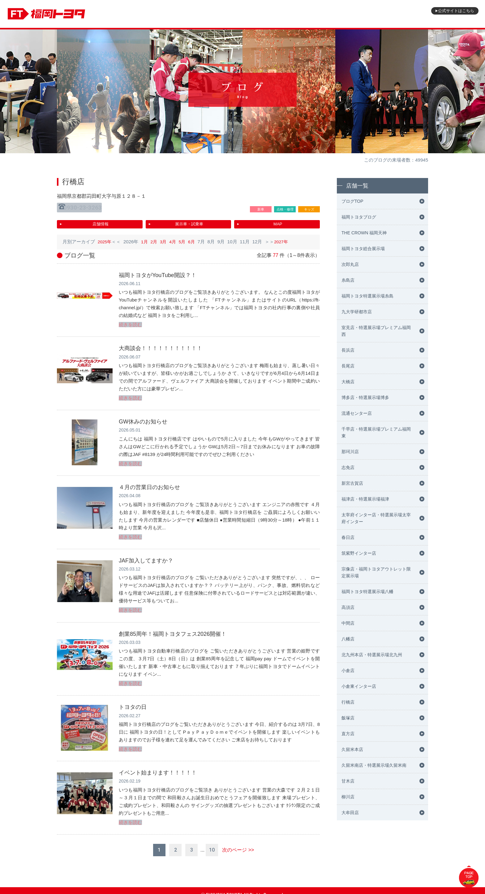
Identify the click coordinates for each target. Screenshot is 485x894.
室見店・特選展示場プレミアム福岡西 (376, 331)
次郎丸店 (350, 264)
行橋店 (347, 702)
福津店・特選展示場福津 (365, 499)
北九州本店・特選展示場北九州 (371, 654)
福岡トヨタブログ (358, 217)
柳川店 (347, 796)
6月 (195, 238)
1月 (145, 238)
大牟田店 (350, 812)
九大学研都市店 (356, 311)
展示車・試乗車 (189, 221)
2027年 (286, 238)
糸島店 (347, 280)
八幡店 (347, 638)
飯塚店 (347, 717)
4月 (175, 238)
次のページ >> (238, 841)
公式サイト (449, 13)
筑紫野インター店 (358, 553)
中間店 (347, 623)
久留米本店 (352, 749)
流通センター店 (356, 413)
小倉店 (347, 670)
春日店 (347, 537)
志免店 (347, 467)
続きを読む (130, 321)
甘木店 (347, 781)
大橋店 (347, 381)
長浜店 (347, 350)
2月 (155, 238)
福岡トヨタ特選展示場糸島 (367, 295)
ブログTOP (352, 201)
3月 (165, 238)
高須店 (347, 607)
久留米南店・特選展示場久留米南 (373, 765)
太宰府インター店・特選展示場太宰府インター (376, 518)
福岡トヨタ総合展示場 (363, 248)
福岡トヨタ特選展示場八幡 (367, 591)
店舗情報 (100, 221)
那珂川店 (350, 451)
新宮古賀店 (352, 483)
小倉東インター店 (358, 686)
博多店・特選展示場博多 (365, 397)
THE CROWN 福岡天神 (364, 232)
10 (212, 841)
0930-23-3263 (85, 206)
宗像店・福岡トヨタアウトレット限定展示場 (376, 572)
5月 (185, 238)
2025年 (105, 238)
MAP (277, 221)
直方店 (347, 733)
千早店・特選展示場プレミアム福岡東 (376, 432)
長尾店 (347, 365)
